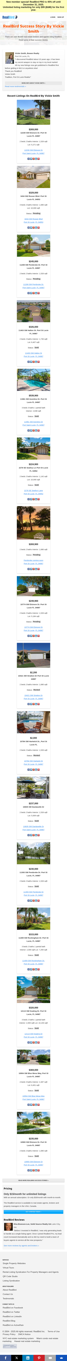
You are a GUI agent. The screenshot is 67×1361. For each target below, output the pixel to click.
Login (52, 17)
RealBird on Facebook (13, 1308)
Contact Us (8, 1294)
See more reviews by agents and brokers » (21, 1246)
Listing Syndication (11, 1281)
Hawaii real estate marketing (27, 1341)
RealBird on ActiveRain (13, 1325)
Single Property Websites (14, 1263)
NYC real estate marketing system (18, 1338)
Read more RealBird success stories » (33, 1180)
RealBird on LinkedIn (12, 1316)
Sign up (60, 17)
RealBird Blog (9, 1321)
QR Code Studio (10, 1276)
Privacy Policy (9, 1334)
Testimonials (8, 1298)
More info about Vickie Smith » (33, 83)
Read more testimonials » (15, 86)
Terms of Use (54, 1331)
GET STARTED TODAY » (33, 1211)
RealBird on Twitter (11, 1312)
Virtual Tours (8, 1268)
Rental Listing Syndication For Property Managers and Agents (31, 1272)
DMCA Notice (24, 1334)
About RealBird (9, 1290)
